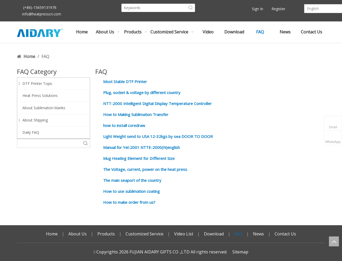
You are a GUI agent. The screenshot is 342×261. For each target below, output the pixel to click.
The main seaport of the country (132, 180)
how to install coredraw (124, 125)
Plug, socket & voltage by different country (141, 92)
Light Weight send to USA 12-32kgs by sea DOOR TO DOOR (158, 136)
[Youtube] (227, 8)
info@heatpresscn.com (41, 13)
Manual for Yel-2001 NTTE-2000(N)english (141, 147)
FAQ (238, 234)
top (334, 241)
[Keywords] (154, 8)
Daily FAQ (30, 132)
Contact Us (285, 234)
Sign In (257, 8)
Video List (183, 234)
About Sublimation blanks (43, 107)
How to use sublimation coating (131, 191)
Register (278, 8)
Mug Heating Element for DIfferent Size (139, 158)
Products (106, 234)
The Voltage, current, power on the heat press (145, 169)
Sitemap (240, 252)
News (258, 234)
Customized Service (144, 234)
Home (52, 234)
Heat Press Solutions (40, 95)
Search (85, 143)
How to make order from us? (129, 202)
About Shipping (33, 120)
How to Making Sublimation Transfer (135, 114)
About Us (77, 234)
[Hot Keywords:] (191, 8)
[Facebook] (218, 8)
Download (214, 234)
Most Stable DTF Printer (125, 81)
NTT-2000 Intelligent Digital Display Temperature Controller (157, 103)
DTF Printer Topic (35, 83)
